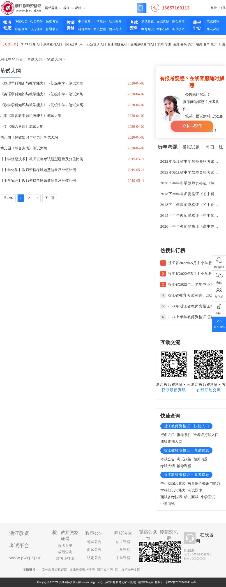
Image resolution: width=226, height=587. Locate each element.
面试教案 (99, 29)
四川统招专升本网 (127, 569)
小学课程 (123, 550)
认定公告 (94, 558)
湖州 (191, 44)
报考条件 (184, 435)
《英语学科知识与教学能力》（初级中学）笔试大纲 (41, 94)
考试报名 (21, 21)
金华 (206, 44)
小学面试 (208, 497)
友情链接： (31, 569)
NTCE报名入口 (31, 44)
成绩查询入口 (52, 44)
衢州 (214, 44)
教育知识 (147, 29)
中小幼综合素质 (173, 483)
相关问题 (200, 459)
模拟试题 (191, 147)
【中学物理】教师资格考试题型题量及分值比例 (38, 181)
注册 (222, 8)
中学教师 (84, 21)
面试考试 (115, 29)
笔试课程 (213, 21)
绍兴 (199, 44)
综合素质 (178, 21)
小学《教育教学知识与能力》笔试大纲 (31, 116)
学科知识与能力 (173, 490)
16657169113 (175, 7)
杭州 (160, 44)
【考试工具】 (10, 44)
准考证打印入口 (75, 44)
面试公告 (94, 550)
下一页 (49, 198)
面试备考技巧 (171, 497)
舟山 (222, 44)
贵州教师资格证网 (54, 569)
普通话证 (52, 29)
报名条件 (36, 21)
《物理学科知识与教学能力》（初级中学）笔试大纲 (41, 83)
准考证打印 (65, 558)
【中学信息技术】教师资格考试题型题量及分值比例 (41, 159)
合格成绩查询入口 (143, 44)
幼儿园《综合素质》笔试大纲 (23, 148)
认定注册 (36, 29)
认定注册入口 (96, 44)
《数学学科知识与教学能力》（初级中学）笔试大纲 (41, 105)
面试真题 (163, 21)
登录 (214, 8)
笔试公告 (94, 542)
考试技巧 (178, 29)
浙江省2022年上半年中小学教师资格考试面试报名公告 (193, 284)
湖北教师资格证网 (82, 569)
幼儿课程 (123, 542)
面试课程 (213, 29)
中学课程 (123, 558)
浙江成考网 (105, 569)
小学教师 (99, 21)
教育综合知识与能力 (204, 483)
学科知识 (163, 29)
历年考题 (167, 147)
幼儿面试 (191, 497)
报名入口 (167, 435)
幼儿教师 (115, 21)
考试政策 (184, 459)
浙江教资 (19, 533)
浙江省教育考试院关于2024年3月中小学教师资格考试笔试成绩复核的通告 (193, 295)
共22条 (8, 198)
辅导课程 (184, 466)
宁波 (168, 44)
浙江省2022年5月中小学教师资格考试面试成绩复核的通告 (193, 263)
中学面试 (167, 504)
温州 (176, 44)
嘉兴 (183, 44)
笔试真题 (147, 21)
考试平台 (19, 545)
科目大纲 (84, 29)
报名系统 (65, 546)
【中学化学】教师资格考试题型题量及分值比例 (38, 170)
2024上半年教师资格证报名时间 (193, 317)
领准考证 (52, 21)
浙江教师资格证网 (21, 4)
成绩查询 (21, 29)
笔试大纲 (54, 59)
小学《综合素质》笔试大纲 (22, 126)
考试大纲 (34, 59)
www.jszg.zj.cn (25, 557)
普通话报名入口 (118, 44)
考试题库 (195, 490)
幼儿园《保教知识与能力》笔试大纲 (29, 137)
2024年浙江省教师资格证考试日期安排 (193, 306)
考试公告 (167, 459)
